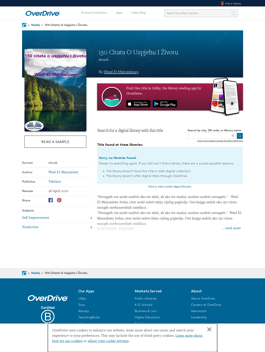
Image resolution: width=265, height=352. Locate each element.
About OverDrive (203, 298)
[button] (104, 291)
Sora (81, 305)
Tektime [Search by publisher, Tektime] (54, 182)
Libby (82, 298)
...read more (232, 228)
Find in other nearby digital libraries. (170, 186)
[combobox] (198, 13)
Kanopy (83, 311)
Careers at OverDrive (206, 305)
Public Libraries (146, 298)
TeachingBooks (89, 317)
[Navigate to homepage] (24, 25)
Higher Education (147, 317)
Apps (119, 12)
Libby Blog (138, 12)
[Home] (43, 12)
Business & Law (146, 311)
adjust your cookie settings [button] (108, 341)
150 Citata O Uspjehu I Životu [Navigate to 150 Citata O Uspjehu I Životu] (66, 25)
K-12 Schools (143, 305)
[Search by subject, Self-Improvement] (57, 218)
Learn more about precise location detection (220, 140)
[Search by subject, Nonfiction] (57, 227)
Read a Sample (55, 141)
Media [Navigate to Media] (35, 25)
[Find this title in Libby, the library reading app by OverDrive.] (170, 96)
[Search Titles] (234, 13)
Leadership (199, 317)
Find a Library (230, 3)
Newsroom (199, 311)
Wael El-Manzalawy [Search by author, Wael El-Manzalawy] (121, 71)
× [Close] (209, 329)
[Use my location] (233, 136)
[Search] (240, 136)
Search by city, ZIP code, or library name (214, 130)
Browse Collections (94, 12)
